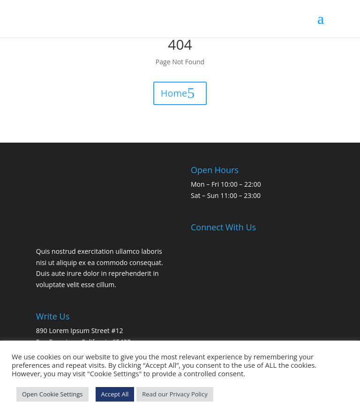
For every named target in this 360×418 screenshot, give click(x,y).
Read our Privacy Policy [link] (175, 394)
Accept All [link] (115, 394)
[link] (59, 18)
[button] (320, 24)
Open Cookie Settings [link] (52, 394)
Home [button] (174, 93)
